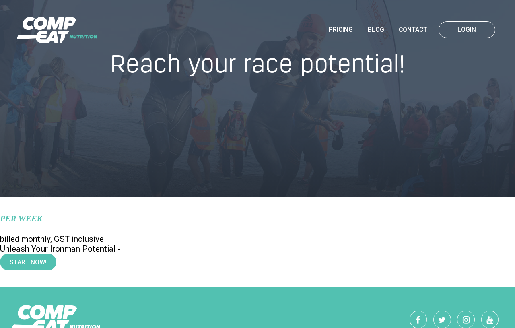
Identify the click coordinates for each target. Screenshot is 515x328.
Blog (376, 29)
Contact (413, 29)
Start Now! (28, 262)
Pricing (341, 29)
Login (466, 29)
